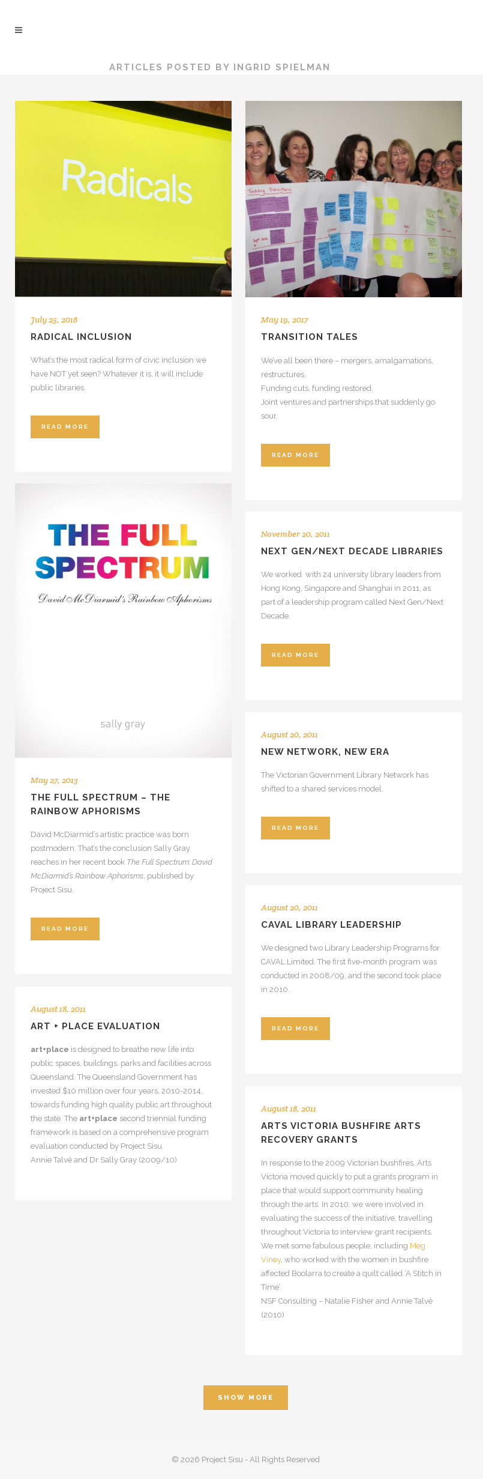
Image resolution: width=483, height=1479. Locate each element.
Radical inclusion (81, 336)
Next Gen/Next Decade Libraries (352, 551)
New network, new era (325, 751)
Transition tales (309, 336)
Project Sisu (55, 67)
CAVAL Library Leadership (331, 924)
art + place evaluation (95, 1026)
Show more (246, 1398)
